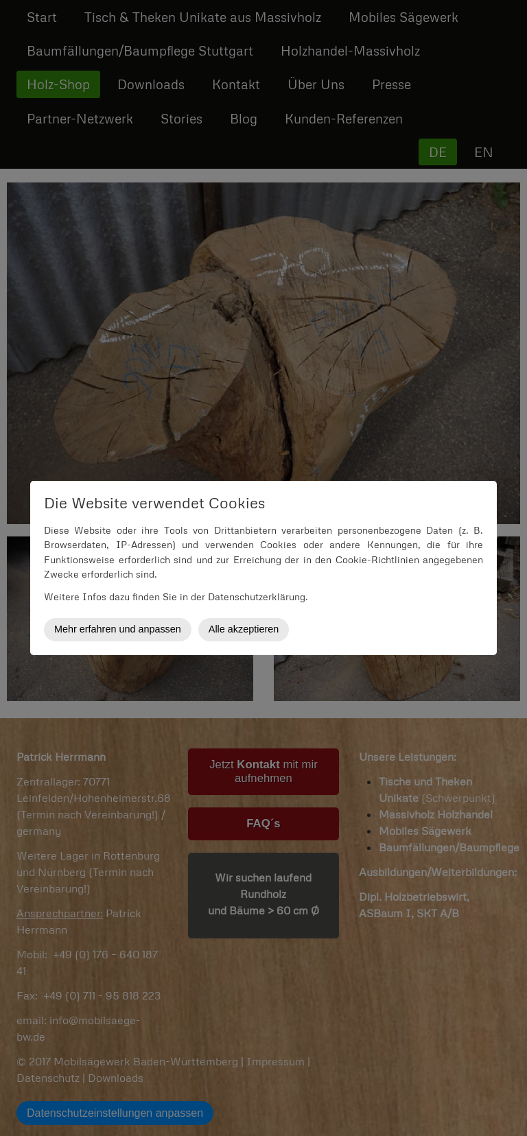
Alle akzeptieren (244, 629)
